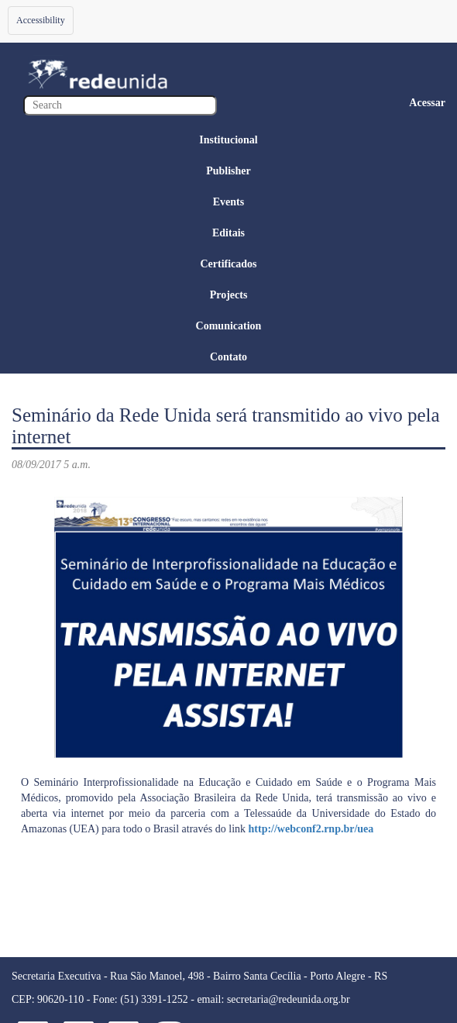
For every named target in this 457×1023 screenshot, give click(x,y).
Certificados (228, 264)
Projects (229, 295)
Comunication (229, 326)
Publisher (228, 171)
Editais (228, 233)
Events (228, 202)
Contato (228, 357)
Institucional (228, 140)
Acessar (427, 102)
